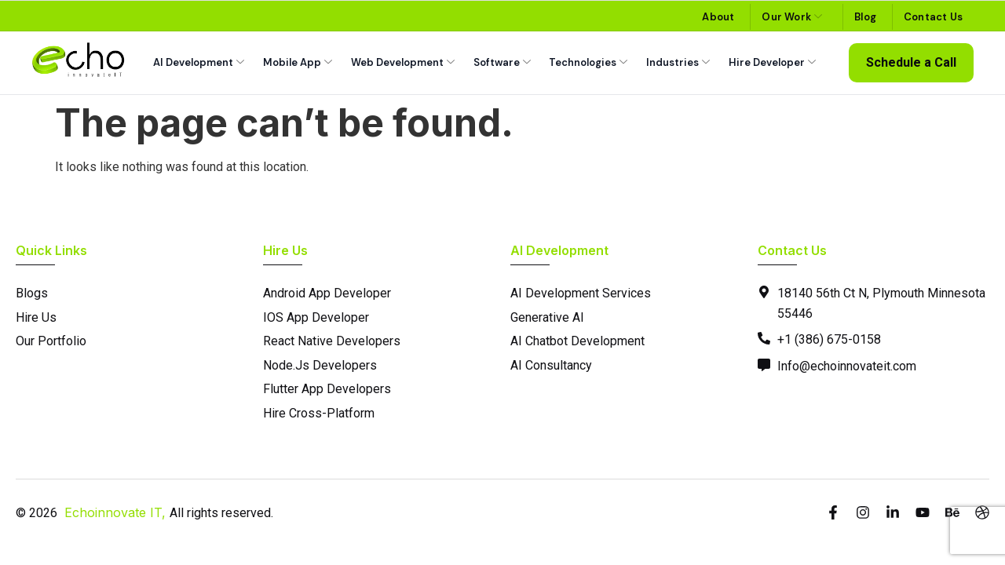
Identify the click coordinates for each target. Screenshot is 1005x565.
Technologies (588, 62)
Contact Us (933, 17)
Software (502, 62)
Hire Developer (772, 62)
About (718, 17)
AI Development (198, 62)
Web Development (403, 62)
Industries (678, 62)
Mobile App (297, 62)
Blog (865, 17)
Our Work (792, 17)
